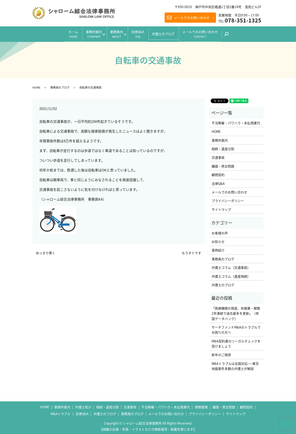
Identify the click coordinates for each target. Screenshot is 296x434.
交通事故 (218, 156)
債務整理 (201, 405)
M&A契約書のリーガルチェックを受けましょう (236, 342)
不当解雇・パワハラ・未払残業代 (236, 121)
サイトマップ (221, 208)
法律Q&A (140, 33)
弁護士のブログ (167, 33)
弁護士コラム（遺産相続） (231, 275)
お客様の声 (220, 231)
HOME (36, 86)
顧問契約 (218, 173)
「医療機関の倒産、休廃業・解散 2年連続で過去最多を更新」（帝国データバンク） (236, 311)
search (236, 34)
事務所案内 (90, 33)
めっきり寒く (45, 251)
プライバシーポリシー (228, 199)
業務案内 (115, 33)
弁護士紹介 (83, 405)
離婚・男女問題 (223, 164)
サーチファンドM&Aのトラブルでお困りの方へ (236, 328)
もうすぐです (191, 251)
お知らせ (218, 240)
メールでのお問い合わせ (192, 17)
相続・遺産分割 (223, 147)
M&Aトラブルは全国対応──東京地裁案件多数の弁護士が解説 (235, 364)
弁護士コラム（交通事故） (231, 266)
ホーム (67, 33)
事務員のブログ (60, 86)
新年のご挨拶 (221, 353)
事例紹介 (218, 248)
